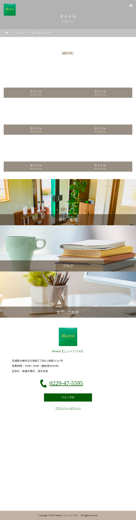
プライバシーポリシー (68, 408)
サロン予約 (68, 397)
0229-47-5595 (66, 383)
